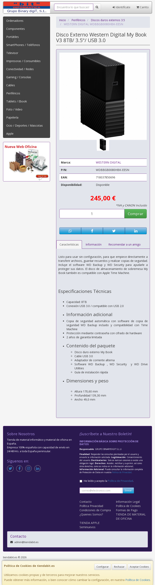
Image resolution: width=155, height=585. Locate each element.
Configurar (102, 566)
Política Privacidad (91, 506)
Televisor (12, 53)
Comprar (135, 213)
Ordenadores (14, 21)
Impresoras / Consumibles (23, 61)
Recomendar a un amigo (124, 244)
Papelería (12, 117)
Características (69, 244)
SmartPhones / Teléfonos (23, 45)
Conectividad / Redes (20, 69)
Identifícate (121, 7)
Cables (10, 85)
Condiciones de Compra (95, 510)
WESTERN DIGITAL (108, 162)
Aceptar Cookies (139, 566)
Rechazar (119, 566)
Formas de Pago (127, 510)
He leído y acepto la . (109, 481)
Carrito (142, 7)
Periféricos (13, 93)
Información (94, 244)
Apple (10, 133)
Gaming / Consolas (18, 77)
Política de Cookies (137, 580)
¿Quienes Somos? (91, 514)
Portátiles (12, 37)
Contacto (86, 502)
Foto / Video (14, 109)
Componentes (15, 29)
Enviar (128, 490)
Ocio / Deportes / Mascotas (24, 125)
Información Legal (128, 502)
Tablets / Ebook (16, 101)
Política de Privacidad (122, 472)
